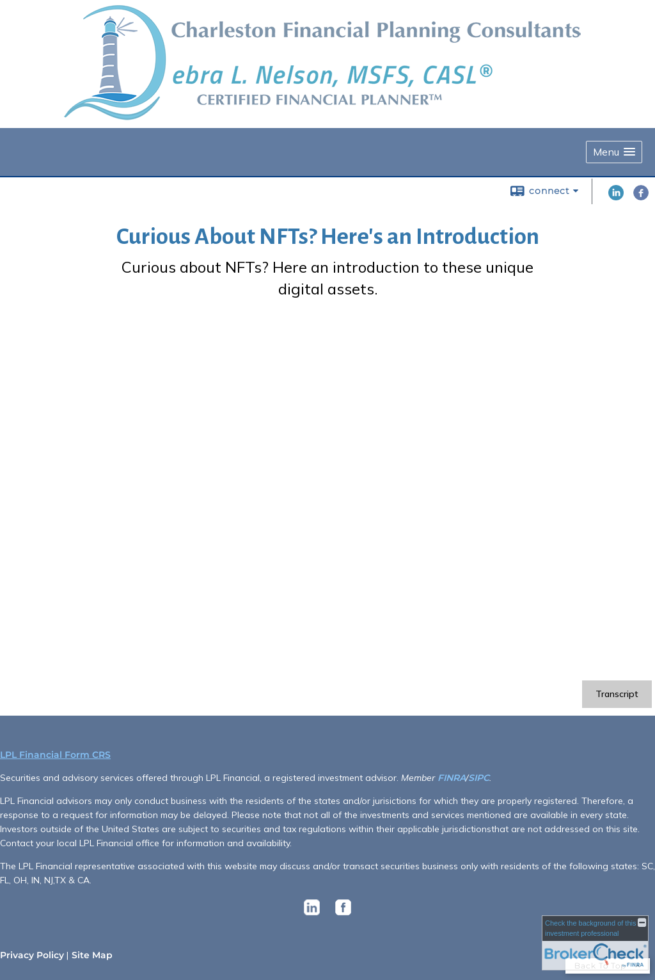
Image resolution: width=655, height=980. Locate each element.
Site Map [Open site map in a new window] (92, 955)
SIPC (478, 777)
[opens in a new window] (311, 915)
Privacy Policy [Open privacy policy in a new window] (32, 955)
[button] (614, 152)
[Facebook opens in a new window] (641, 197)
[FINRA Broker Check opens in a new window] (595, 942)
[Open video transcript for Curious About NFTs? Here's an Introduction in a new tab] (617, 694)
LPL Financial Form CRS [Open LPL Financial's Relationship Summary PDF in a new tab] (55, 754)
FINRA (452, 777)
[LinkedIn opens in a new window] (616, 197)
